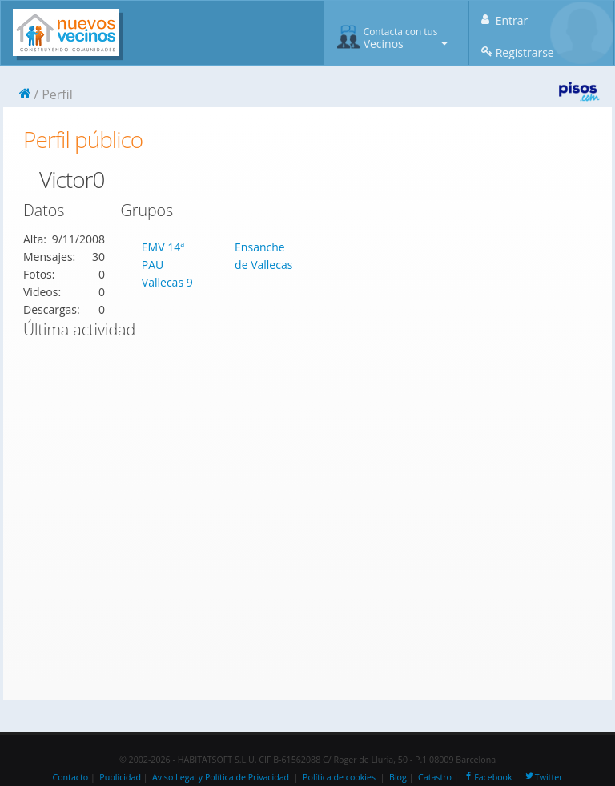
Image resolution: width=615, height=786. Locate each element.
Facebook (487, 777)
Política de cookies (339, 777)
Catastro (435, 777)
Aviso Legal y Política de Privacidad (220, 777)
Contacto (70, 777)
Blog (398, 777)
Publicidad (120, 777)
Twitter (543, 777)
